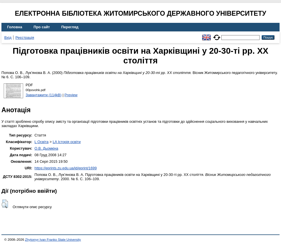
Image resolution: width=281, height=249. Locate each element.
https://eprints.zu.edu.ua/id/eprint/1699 (66, 168)
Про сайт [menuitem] (42, 27)
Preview (71, 95)
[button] (4, 204)
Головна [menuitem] (14, 27)
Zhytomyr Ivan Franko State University (53, 239)
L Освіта (42, 142)
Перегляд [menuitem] (70, 27)
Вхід (7, 37)
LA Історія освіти (67, 142)
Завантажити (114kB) (44, 95)
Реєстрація (24, 37)
